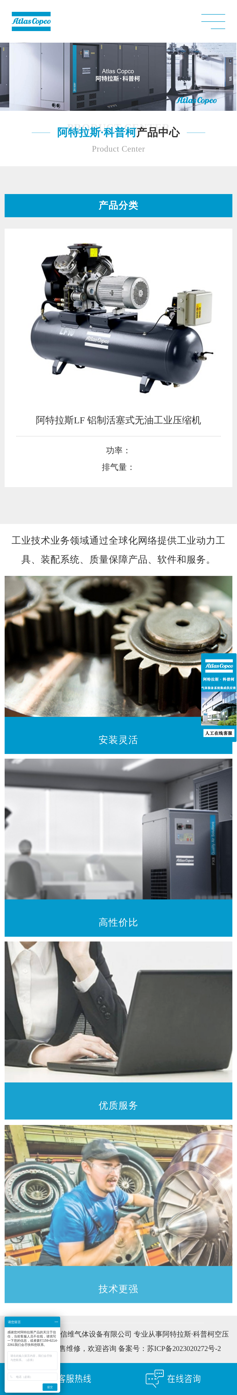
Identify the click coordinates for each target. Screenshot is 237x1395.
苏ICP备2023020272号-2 (184, 1350)
